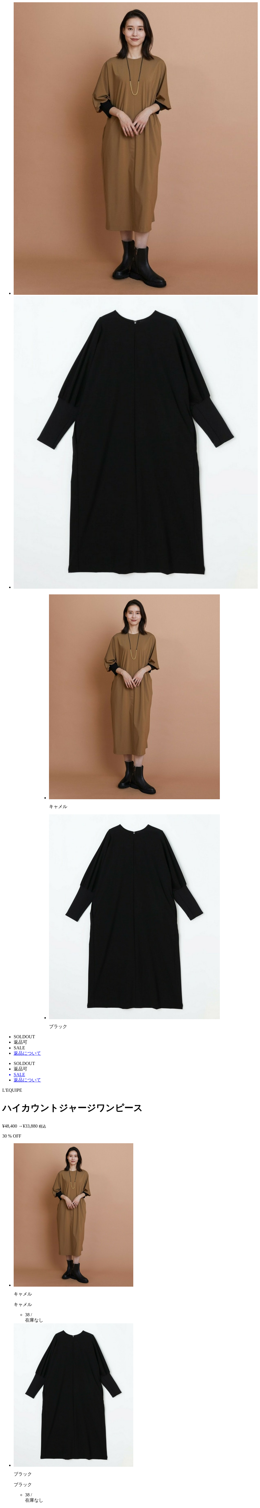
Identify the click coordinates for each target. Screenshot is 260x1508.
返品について (27, 1053)
